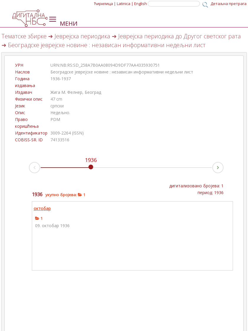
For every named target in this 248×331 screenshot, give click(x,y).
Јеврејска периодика (82, 36)
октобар (42, 208)
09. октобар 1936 (52, 225)
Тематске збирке (24, 36)
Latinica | (125, 3)
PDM (55, 119)
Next (223, 166)
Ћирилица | (105, 3)
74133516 (59, 139)
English (140, 3)
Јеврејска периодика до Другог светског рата (179, 36)
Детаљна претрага (229, 3)
